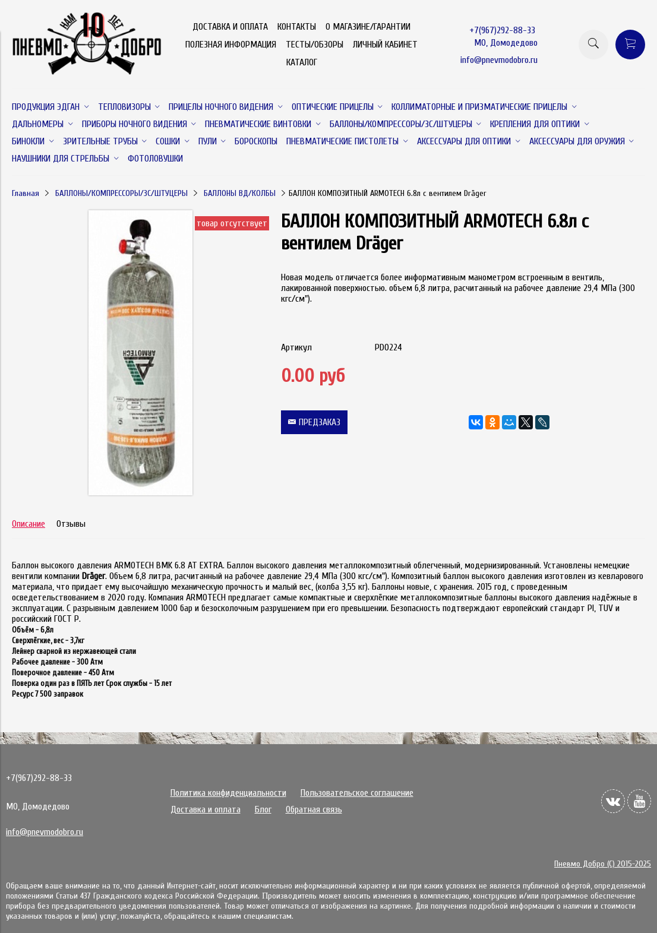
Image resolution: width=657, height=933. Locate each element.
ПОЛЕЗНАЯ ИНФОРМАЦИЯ (230, 44)
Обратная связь (314, 809)
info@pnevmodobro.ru (499, 60)
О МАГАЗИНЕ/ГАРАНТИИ (368, 26)
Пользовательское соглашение (357, 792)
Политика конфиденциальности (228, 792)
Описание (28, 523)
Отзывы (71, 523)
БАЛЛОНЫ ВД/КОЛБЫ (240, 193)
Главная (25, 193)
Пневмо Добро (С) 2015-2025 (602, 864)
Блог (263, 809)
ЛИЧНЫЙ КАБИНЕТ (385, 44)
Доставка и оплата (205, 809)
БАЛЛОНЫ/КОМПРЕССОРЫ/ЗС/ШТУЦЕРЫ (121, 193)
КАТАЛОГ (301, 62)
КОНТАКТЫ (296, 26)
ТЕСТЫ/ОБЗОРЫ (314, 44)
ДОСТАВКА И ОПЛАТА (230, 26)
